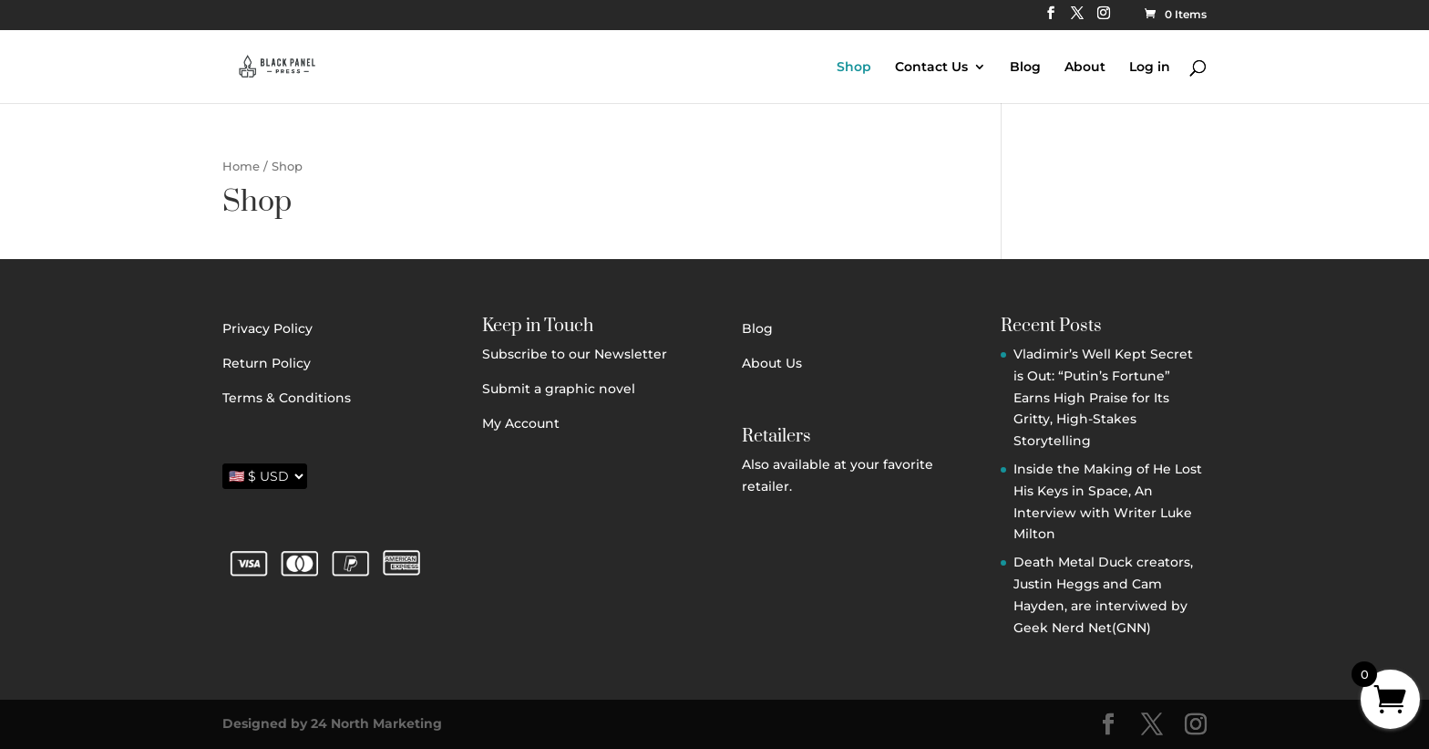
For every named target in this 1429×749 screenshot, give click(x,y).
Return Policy (266, 363)
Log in (1149, 67)
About (1084, 67)
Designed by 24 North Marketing (332, 723)
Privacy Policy (267, 328)
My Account (521, 423)
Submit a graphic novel (558, 388)
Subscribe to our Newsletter (574, 354)
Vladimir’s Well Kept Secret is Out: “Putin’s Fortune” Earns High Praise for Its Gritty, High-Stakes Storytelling (1103, 397)
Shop (854, 67)
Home (241, 166)
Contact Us (931, 67)
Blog (1025, 67)
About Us (772, 363)
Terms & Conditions (286, 398)
